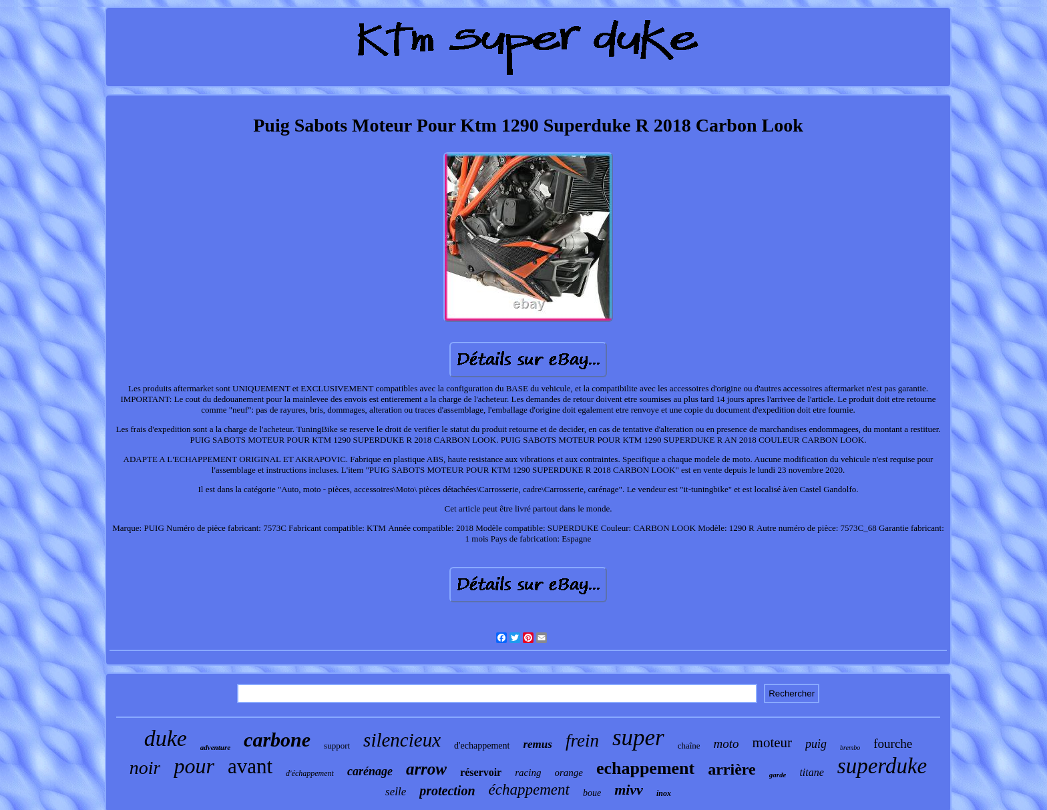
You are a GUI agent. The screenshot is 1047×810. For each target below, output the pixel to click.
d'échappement (310, 773)
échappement (529, 789)
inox (663, 793)
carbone (277, 740)
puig (816, 744)
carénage (370, 771)
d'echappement (481, 746)
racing (528, 772)
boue (592, 793)
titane (811, 772)
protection (447, 790)
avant (250, 766)
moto (726, 744)
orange (568, 772)
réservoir (480, 772)
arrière (732, 769)
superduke (882, 766)
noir (145, 767)
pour (194, 766)
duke (165, 738)
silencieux (402, 740)
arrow (426, 769)
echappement (645, 768)
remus (537, 744)
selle (395, 791)
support (337, 746)
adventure (215, 747)
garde (778, 775)
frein (582, 741)
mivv (628, 789)
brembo (850, 747)
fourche (892, 744)
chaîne (689, 746)
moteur (772, 743)
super (638, 738)
